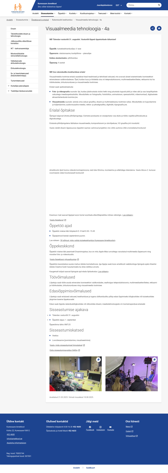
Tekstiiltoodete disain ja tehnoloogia (20, 35)
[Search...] (159, 5)
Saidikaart (90, 468)
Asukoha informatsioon (16, 443)
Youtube (110, 428)
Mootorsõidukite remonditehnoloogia (19, 55)
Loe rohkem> (127, 215)
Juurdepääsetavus (104, 5)
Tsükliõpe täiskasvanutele (19, 91)
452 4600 (11, 434)
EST (119, 5)
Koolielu (73, 13)
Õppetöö (62, 13)
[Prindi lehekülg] (159, 28)
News (128, 426)
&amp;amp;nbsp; (82, 147)
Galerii (128, 431)
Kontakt (128, 13)
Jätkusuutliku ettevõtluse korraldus (21, 42)
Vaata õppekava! (58, 220)
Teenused (103, 13)
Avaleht (35, 13)
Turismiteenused (17, 81)
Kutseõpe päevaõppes (18, 85)
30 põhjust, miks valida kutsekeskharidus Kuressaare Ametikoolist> (88, 240)
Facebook (90, 428)
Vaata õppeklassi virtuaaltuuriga (64, 259)
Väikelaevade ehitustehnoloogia (18, 62)
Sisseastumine (48, 13)
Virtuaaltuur (130, 436)
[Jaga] (152, 28)
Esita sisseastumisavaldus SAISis (65, 350)
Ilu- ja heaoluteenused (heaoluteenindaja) (20, 74)
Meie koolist (116, 13)
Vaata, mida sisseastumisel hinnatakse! (67, 345)
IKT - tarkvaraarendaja (20, 48)
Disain (13, 29)
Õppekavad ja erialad (40, 20)
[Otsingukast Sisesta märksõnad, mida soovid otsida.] (143, 5)
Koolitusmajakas (88, 13)
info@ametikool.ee (14, 439)
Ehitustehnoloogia (18, 68)
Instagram (100, 428)
